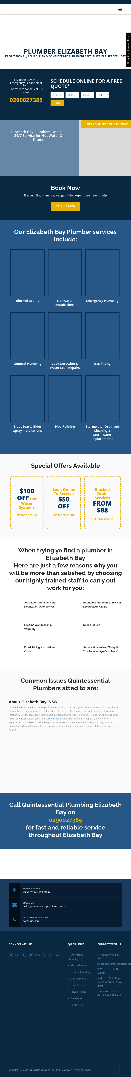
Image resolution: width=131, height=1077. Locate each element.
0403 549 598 (31, 920)
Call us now (65, 205)
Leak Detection (79, 984)
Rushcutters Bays (30, 717)
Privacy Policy (78, 990)
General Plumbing (81, 970)
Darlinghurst (52, 717)
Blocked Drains (79, 964)
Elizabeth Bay (16, 706)
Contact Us (77, 1003)
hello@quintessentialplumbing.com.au (44, 905)
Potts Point (14, 717)
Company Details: (107, 989)
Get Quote (76, 997)
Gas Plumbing (78, 977)
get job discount (27, 514)
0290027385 (65, 818)
